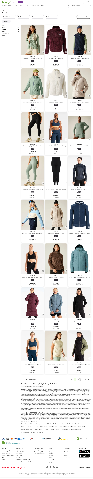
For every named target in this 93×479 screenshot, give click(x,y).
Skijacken (42, 395)
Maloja (22, 428)
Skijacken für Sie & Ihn (68, 425)
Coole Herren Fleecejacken (74, 431)
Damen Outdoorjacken (70, 428)
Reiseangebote (67, 459)
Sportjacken (64, 431)
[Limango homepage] (6, 2)
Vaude (44, 409)
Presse (3, 461)
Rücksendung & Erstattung (41, 453)
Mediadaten (5, 463)
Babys (3, 26)
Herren (3, 33)
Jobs (3, 459)
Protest (83, 425)
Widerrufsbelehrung (21, 453)
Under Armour (29, 428)
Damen (4, 31)
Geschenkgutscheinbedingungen (24, 463)
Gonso (50, 409)
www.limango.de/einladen (69, 475)
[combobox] (79, 7)
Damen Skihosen (53, 428)
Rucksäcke (77, 425)
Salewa (47, 409)
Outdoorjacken (30, 395)
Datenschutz (19, 455)
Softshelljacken (33, 413)
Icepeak (54, 409)
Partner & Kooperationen (8, 457)
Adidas (36, 428)
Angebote (52, 452)
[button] (88, 2)
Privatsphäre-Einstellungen (23, 461)
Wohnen (52, 461)
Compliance (19, 457)
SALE (3, 37)
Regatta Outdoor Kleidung (27, 425)
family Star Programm (7, 452)
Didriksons (61, 428)
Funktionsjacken (31, 418)
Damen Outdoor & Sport (36, 434)
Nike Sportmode (57, 425)
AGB (17, 452)
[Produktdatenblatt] (32, 47)
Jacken (29, 406)
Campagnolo (39, 425)
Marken (51, 464)
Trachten (52, 463)
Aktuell (66, 452)
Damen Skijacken (38, 431)
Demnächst (67, 453)
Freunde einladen (6, 453)
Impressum (19, 459)
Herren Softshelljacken (26, 431)
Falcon (59, 409)
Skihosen (36, 395)
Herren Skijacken (82, 428)
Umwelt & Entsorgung (39, 455)
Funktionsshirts (25, 434)
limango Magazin (6, 455)
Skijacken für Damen (49, 431)
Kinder (3, 29)
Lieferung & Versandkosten (41, 452)
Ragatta (40, 409)
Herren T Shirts (47, 425)
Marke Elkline (65, 403)
